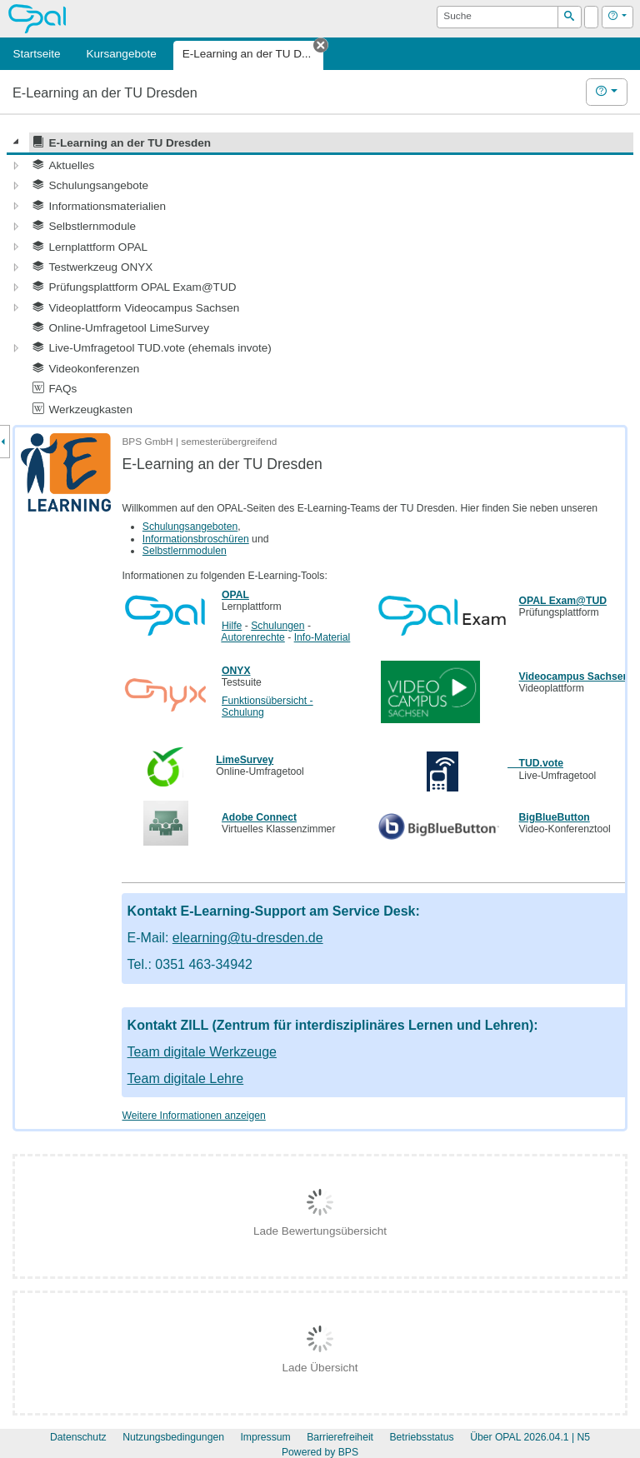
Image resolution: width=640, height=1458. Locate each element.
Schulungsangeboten (190, 526)
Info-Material (322, 637)
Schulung (243, 712)
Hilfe (232, 626)
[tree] (320, 275)
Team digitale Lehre (186, 1078)
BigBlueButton (554, 817)
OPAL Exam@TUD (563, 601)
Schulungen (277, 626)
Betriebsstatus (421, 1437)
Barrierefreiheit (340, 1437)
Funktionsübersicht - (267, 701)
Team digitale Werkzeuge (202, 1052)
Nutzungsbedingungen (173, 1437)
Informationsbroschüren (195, 539)
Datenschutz (78, 1437)
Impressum (265, 1437)
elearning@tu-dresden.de (247, 938)
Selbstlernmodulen (184, 551)
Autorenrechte (252, 637)
